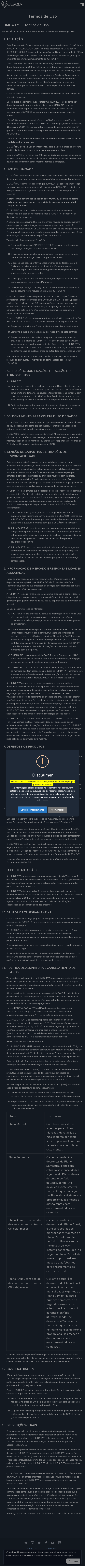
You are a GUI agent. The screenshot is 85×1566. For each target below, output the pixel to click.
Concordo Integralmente (32, 809)
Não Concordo (57, 809)
